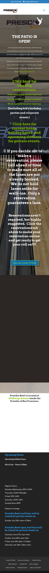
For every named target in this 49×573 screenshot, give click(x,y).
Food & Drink (36, 560)
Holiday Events (22, 567)
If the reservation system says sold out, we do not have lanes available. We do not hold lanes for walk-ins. (24, 99)
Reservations (13, 564)
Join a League (33, 564)
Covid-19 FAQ (10, 560)
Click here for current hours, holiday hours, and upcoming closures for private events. (24, 132)
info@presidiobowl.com (26, 71)
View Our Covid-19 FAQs (24, 263)
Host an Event (10, 567)
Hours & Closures (23, 560)
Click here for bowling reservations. (25, 85)
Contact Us (23, 564)
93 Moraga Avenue (19, 398)
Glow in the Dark (35, 567)
